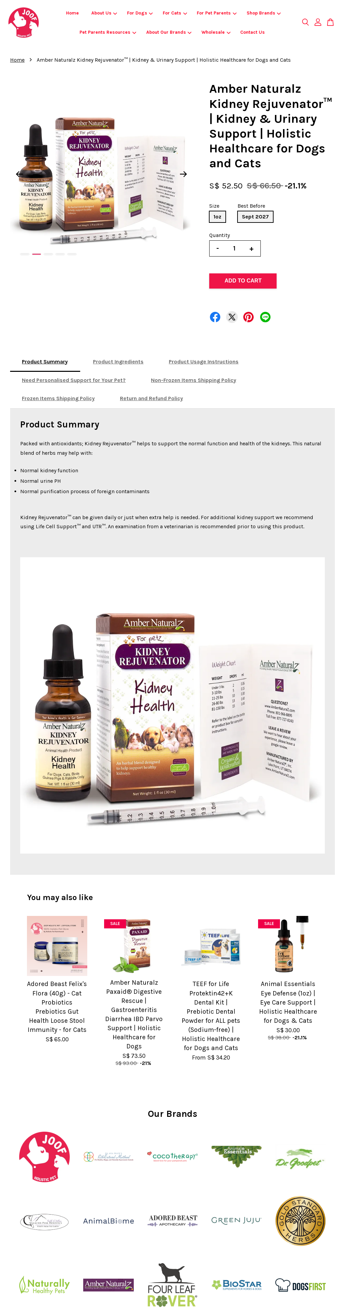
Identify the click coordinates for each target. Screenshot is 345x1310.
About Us (104, 13)
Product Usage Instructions (204, 361)
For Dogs (140, 13)
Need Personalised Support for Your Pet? (74, 380)
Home (72, 13)
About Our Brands (169, 32)
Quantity (219, 235)
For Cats (175, 13)
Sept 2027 (255, 216)
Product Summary (45, 361)
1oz (217, 216)
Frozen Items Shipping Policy (58, 398)
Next (183, 174)
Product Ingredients (118, 361)
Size (214, 206)
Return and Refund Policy (151, 398)
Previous (19, 174)
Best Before (251, 206)
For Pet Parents (217, 13)
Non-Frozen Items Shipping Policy (193, 380)
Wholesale (215, 32)
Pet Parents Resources (108, 32)
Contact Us (252, 32)
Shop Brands (264, 13)
